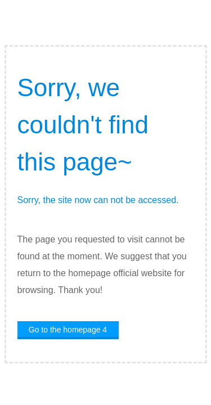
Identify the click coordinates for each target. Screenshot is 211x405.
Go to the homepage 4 (68, 329)
